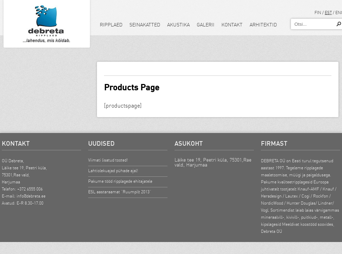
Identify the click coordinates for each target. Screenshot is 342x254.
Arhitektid (263, 25)
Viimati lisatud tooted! (108, 160)
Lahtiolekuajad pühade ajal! (113, 170)
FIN (317, 12)
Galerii (205, 25)
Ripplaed (111, 25)
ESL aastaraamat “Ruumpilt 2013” (119, 191)
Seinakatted (144, 25)
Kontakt (232, 25)
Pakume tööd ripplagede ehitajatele (120, 181)
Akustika (178, 25)
